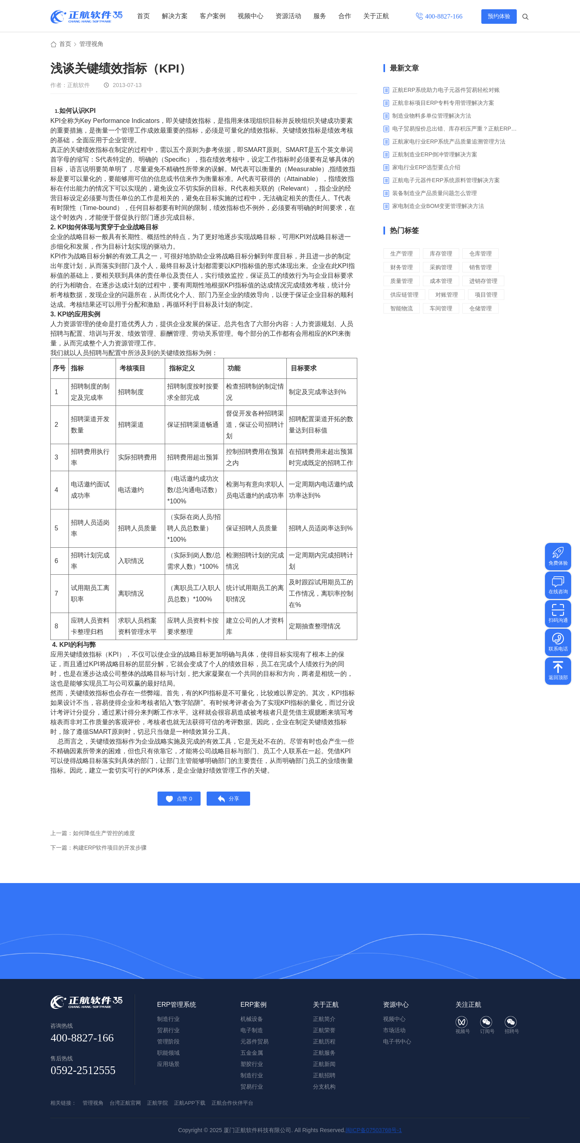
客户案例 (213, 15)
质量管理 (402, 281)
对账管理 (449, 295)
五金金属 (251, 1052)
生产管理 (402, 254)
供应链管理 (405, 295)
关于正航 (376, 15)
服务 (319, 15)
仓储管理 (484, 309)
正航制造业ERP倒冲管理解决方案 (434, 155)
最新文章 (404, 69)
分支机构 (324, 1086)
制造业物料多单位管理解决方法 (431, 117)
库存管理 (443, 254)
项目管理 (490, 295)
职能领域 (168, 1052)
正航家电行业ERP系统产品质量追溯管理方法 (448, 142)
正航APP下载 (189, 1103)
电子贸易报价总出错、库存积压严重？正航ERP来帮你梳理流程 (455, 130)
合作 (344, 15)
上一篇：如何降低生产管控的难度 (95, 837)
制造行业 (251, 1075)
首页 (143, 15)
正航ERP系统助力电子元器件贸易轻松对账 (446, 91)
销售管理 (484, 268)
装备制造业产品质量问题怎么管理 (434, 194)
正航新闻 (324, 1064)
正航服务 (324, 1052)
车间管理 (443, 309)
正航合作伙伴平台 (232, 1103)
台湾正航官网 (125, 1103)
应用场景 (168, 1064)
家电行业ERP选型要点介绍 (426, 168)
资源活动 (288, 15)
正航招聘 (324, 1075)
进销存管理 (487, 281)
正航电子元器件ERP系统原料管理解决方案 (446, 181)
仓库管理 (484, 254)
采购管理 (443, 268)
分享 (231, 801)
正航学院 (157, 1103)
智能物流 (402, 309)
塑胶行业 (251, 1064)
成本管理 (443, 281)
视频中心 (250, 15)
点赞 (176, 801)
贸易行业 (251, 1086)
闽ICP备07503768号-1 (374, 1130)
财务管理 (402, 268)
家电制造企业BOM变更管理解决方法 (438, 207)
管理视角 (93, 45)
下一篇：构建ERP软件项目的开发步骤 (101, 852)
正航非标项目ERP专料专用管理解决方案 (443, 104)
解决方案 (175, 15)
